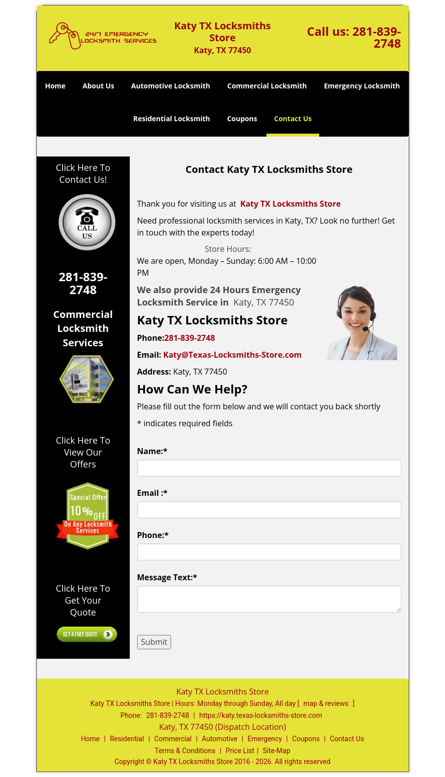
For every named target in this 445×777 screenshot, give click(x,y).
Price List (240, 751)
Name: (152, 451)
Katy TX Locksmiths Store (290, 203)
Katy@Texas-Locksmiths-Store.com (232, 354)
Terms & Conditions (185, 751)
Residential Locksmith (171, 118)
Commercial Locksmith (267, 85)
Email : (152, 492)
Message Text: (167, 577)
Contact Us (293, 118)
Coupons (242, 118)
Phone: (153, 535)
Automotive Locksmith (170, 85)
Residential (127, 739)
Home (55, 85)
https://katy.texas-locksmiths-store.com (260, 715)
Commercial (172, 739)
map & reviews (326, 703)
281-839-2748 (377, 37)
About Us (98, 85)
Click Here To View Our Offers (83, 452)
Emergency (265, 739)
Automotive (220, 739)
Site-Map (276, 751)
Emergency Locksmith (362, 85)
